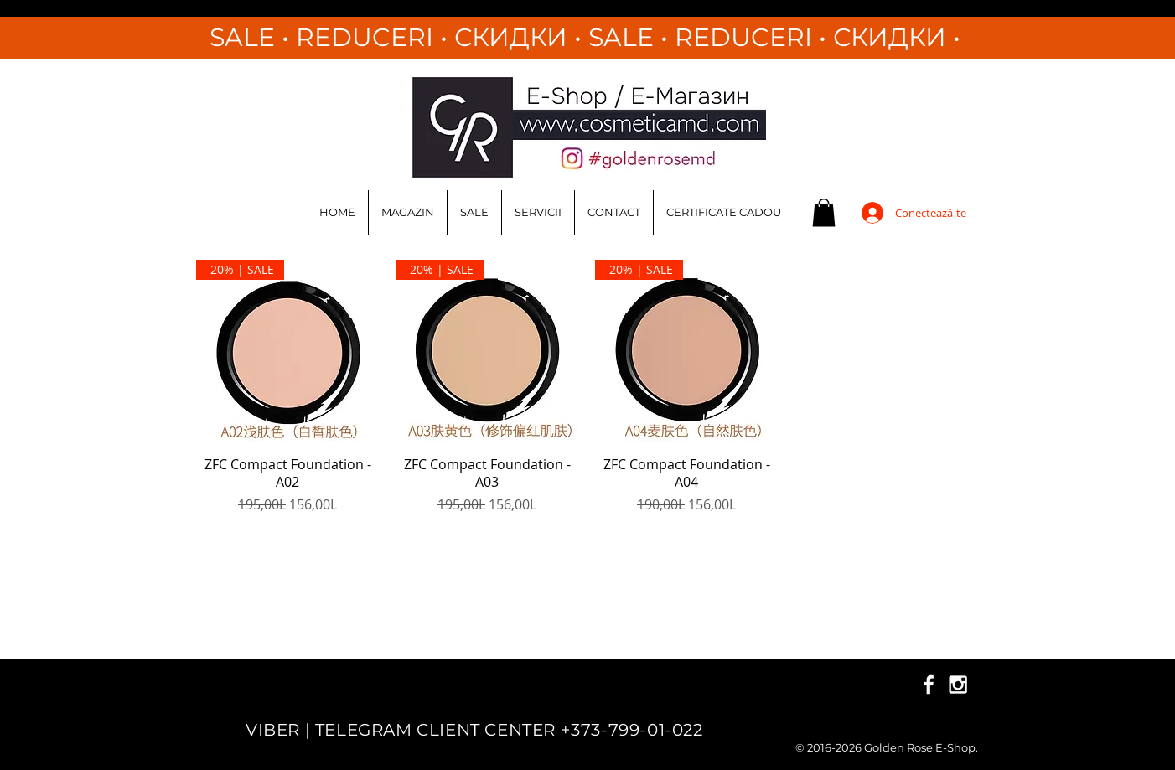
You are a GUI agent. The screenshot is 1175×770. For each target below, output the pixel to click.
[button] (824, 212)
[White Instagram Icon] (958, 684)
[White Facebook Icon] (928, 684)
